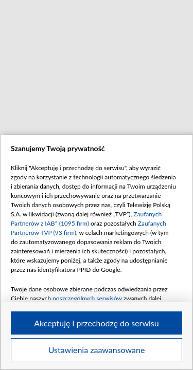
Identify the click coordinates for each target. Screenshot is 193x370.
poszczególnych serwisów (87, 298)
